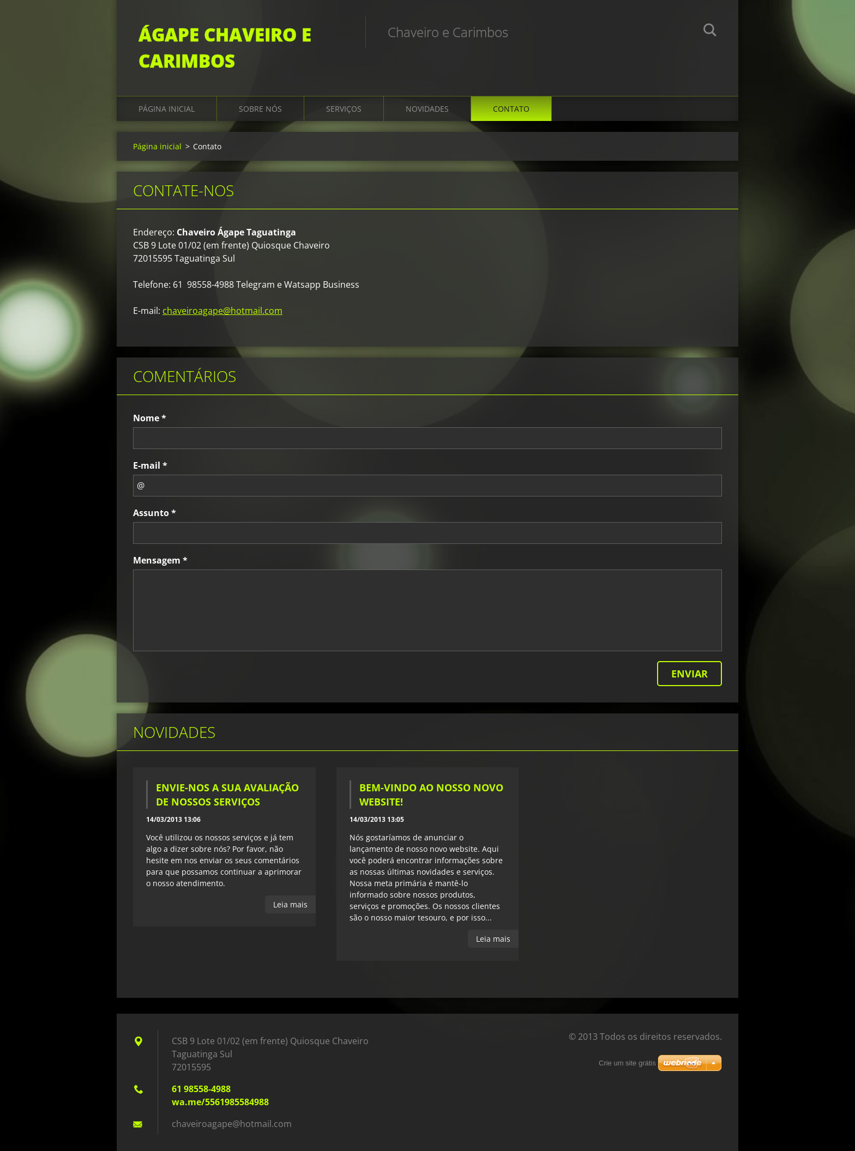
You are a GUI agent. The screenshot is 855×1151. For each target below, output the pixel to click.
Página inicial (167, 109)
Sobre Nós (260, 109)
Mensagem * (160, 560)
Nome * (149, 418)
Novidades (427, 109)
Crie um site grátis (627, 1063)
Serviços (344, 109)
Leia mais (290, 904)
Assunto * (154, 513)
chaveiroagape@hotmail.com (222, 311)
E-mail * (150, 465)
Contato (511, 109)
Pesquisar (709, 31)
